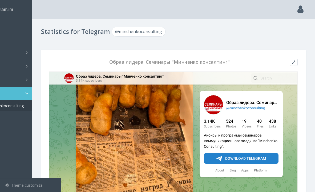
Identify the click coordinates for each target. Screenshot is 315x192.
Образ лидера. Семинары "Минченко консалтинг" (184, 62)
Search (13, 39)
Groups (31, 66)
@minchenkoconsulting (33, 105)
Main (12, 25)
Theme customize (24, 185)
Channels (31, 52)
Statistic (32, 93)
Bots (31, 79)
